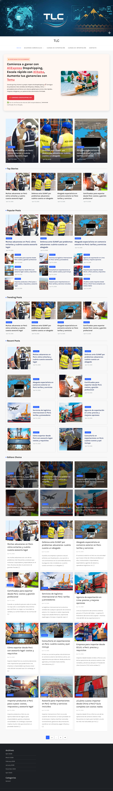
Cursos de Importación (77, 48)
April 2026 (9, 754)
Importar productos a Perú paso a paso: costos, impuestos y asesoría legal (25, 284)
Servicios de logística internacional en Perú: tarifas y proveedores (42, 412)
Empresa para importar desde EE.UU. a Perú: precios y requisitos (90, 647)
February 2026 (10, 761)
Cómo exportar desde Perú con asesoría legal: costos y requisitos (43, 438)
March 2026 (9, 757)
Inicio (19, 48)
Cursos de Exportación (56, 48)
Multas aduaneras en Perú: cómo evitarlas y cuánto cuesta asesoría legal (20, 153)
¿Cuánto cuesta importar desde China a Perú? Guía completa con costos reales (94, 284)
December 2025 (11, 769)
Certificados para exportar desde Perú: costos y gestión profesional (94, 195)
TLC (56, 41)
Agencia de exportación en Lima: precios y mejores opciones (94, 412)
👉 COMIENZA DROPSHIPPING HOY (20, 97)
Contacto (92, 48)
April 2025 (9, 773)
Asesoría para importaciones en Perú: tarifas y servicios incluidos (56, 703)
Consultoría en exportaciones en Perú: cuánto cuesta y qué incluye (56, 644)
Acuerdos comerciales (34, 48)
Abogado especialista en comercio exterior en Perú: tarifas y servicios (89, 153)
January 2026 (10, 765)
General (11, 147)
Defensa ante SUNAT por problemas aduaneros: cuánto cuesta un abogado (56, 153)
